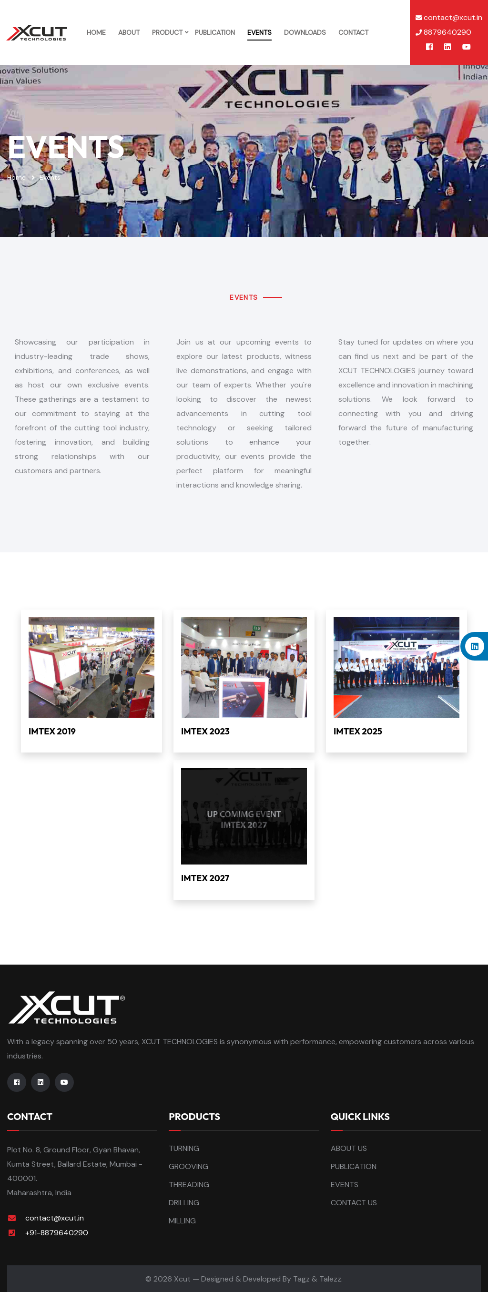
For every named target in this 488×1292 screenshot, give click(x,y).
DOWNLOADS (304, 32)
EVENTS (259, 32)
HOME (95, 32)
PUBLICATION (214, 32)
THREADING (189, 1184)
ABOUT (128, 32)
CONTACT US (354, 1202)
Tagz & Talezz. (318, 1278)
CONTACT (353, 32)
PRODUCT (167, 32)
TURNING (184, 1147)
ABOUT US (349, 1147)
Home (16, 176)
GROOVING (188, 1165)
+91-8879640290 (56, 1232)
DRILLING (184, 1202)
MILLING (182, 1220)
